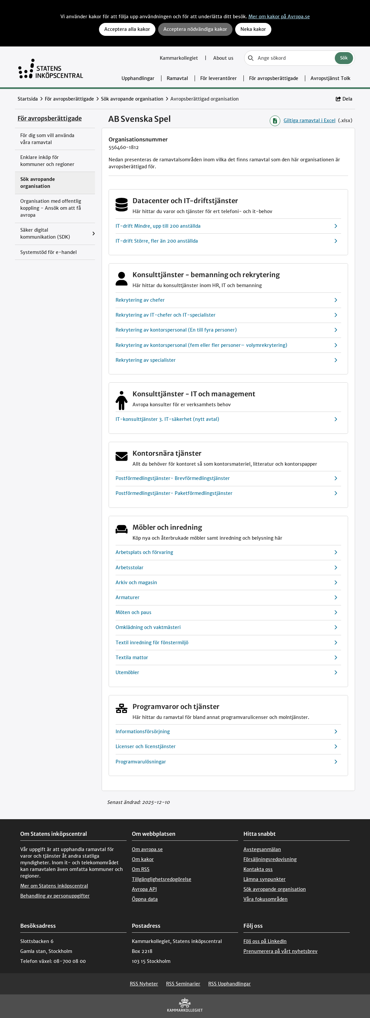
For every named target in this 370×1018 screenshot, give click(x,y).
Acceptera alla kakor (127, 29)
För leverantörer (218, 78)
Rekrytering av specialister (226, 360)
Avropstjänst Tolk (330, 78)
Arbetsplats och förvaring (226, 552)
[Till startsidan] (50, 66)
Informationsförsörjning (226, 731)
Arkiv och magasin (226, 582)
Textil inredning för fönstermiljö (226, 642)
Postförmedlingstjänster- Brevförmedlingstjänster (226, 478)
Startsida (28, 99)
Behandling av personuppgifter (55, 896)
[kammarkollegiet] (185, 1006)
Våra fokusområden (265, 899)
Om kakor (143, 859)
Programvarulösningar (226, 761)
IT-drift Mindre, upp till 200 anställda (226, 226)
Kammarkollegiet (179, 58)
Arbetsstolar (226, 567)
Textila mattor (226, 657)
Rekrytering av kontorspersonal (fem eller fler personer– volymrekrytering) (226, 345)
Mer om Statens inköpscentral (54, 886)
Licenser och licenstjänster (226, 746)
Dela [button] (344, 99)
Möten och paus (226, 612)
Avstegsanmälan (262, 849)
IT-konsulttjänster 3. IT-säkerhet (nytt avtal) (226, 419)
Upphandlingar (138, 78)
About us (223, 58)
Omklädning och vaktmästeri (226, 627)
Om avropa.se (147, 849)
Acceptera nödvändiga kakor (195, 29)
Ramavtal (177, 78)
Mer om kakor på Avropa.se (279, 17)
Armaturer (226, 597)
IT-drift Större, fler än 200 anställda (226, 241)
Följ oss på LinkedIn (265, 941)
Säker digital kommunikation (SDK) (45, 233)
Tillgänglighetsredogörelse (161, 879)
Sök (344, 58)
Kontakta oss (258, 869)
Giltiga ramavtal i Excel (302, 121)
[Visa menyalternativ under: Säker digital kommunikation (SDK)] (93, 234)
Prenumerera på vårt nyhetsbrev (280, 951)
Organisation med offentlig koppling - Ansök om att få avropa (50, 208)
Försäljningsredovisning (270, 859)
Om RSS (140, 869)
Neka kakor (253, 29)
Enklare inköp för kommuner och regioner (47, 160)
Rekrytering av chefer (226, 300)
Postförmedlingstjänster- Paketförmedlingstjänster (226, 493)
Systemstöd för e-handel (48, 252)
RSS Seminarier (183, 984)
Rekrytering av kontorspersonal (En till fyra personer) (226, 330)
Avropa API (144, 889)
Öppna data (145, 899)
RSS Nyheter (144, 984)
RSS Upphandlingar (229, 984)
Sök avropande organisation (132, 99)
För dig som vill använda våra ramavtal (47, 138)
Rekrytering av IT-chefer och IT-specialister (226, 315)
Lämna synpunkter (264, 879)
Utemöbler (226, 672)
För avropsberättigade (273, 78)
